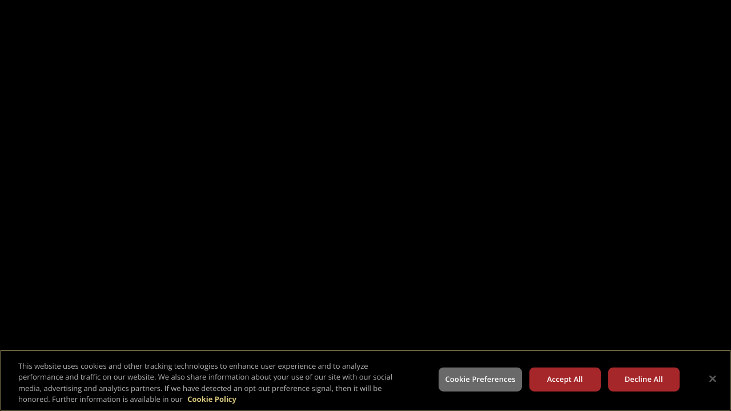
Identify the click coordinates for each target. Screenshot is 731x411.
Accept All (565, 379)
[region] (365, 380)
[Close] (712, 378)
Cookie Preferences (480, 379)
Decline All (644, 379)
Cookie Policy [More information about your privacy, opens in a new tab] (211, 399)
